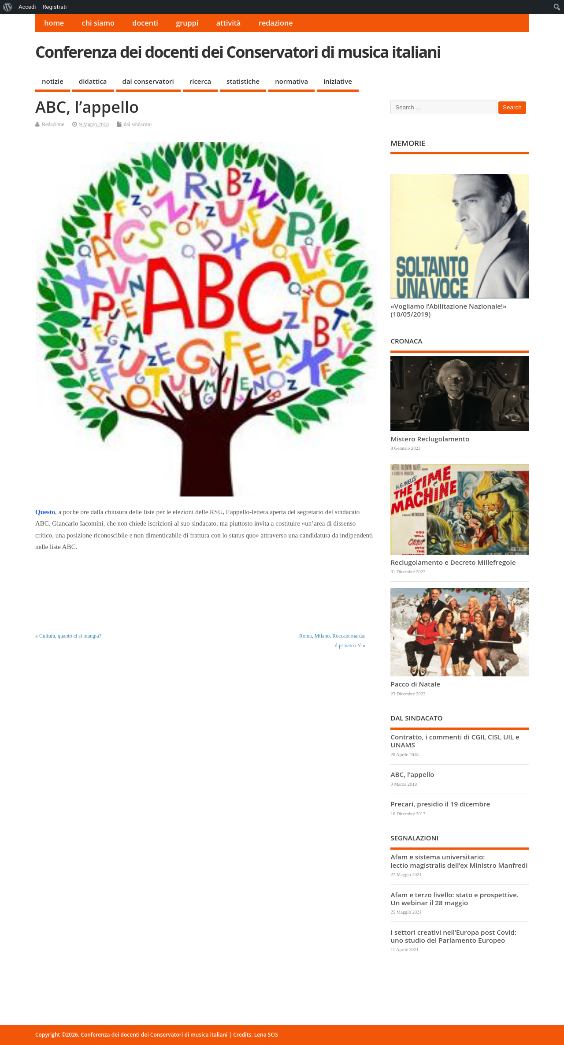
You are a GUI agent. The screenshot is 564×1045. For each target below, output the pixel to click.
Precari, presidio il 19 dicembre (440, 803)
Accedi (27, 7)
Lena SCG (266, 1034)
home (54, 23)
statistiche (243, 81)
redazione (276, 23)
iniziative (337, 81)
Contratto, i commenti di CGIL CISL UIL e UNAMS (454, 740)
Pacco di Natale (415, 683)
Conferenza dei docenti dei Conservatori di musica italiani (238, 52)
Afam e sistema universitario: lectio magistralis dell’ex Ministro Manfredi (458, 860)
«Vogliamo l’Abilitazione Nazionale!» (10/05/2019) (448, 310)
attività (228, 23)
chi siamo (98, 23)
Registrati (54, 7)
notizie (52, 81)
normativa (291, 81)
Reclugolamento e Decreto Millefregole (453, 562)
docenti (145, 23)
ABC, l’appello (412, 774)
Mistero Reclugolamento (429, 438)
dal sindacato (138, 124)
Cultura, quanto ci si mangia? (70, 636)
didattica (93, 81)
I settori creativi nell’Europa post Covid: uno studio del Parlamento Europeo (453, 936)
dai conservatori (148, 81)
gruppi (187, 23)
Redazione (53, 124)
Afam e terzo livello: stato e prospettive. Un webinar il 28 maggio (454, 898)
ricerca (200, 81)
